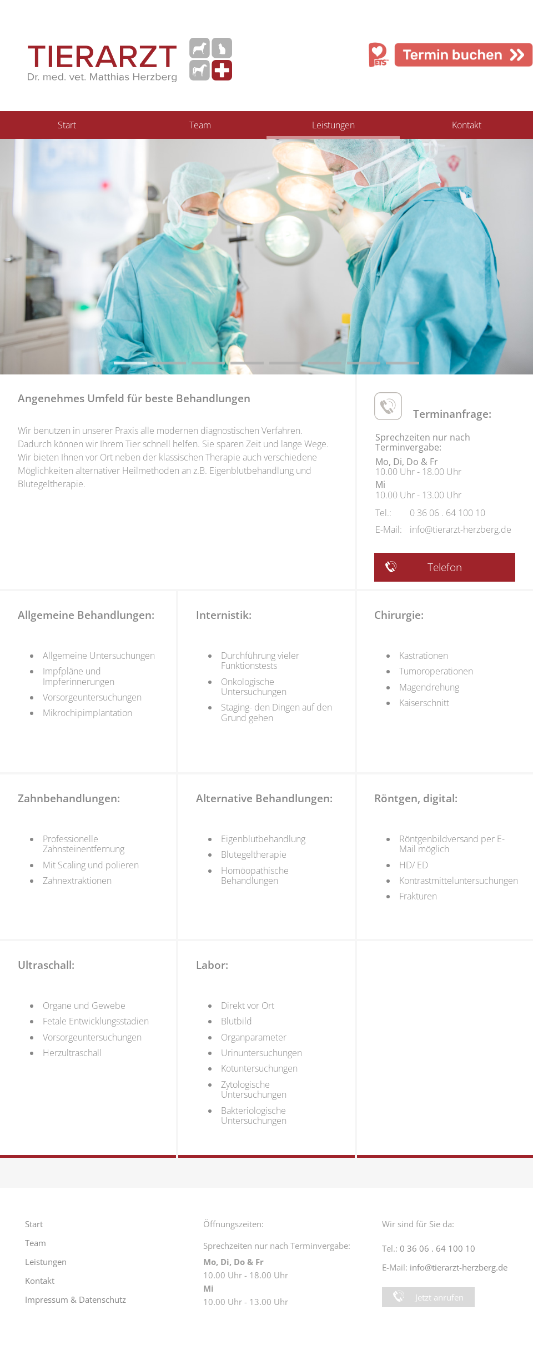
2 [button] (158, 367)
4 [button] (236, 367)
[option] (266, 256)
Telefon (423, 566)
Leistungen (333, 125)
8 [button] (391, 367)
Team (200, 125)
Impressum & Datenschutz (75, 1299)
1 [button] (119, 367)
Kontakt (466, 125)
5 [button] (274, 367)
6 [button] (313, 367)
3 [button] (197, 367)
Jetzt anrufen (428, 1297)
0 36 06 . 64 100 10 (447, 513)
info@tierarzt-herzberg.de (460, 529)
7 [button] (352, 367)
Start (67, 125)
